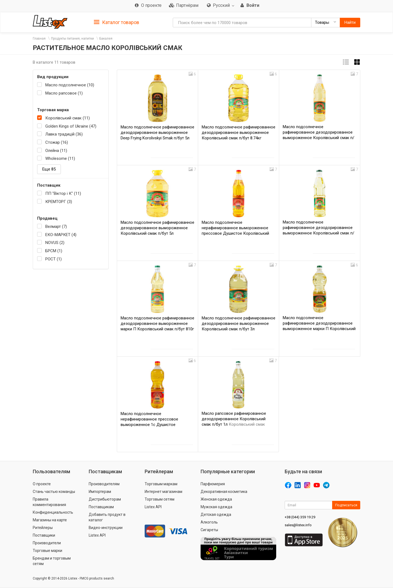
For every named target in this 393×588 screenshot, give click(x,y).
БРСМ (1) (53, 250)
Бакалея (105, 38)
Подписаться (346, 505)
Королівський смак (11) (67, 118)
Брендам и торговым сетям (52, 561)
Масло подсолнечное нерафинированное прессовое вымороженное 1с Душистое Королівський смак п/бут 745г (149, 424)
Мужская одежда (216, 507)
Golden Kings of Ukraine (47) (70, 126)
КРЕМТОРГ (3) (58, 201)
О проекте (42, 484)
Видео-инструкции (106, 527)
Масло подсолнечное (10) (69, 85)
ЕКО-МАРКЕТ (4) (60, 234)
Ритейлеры (43, 527)
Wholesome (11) (60, 158)
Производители (47, 543)
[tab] (116, 22)
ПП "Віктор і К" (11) (63, 193)
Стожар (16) (56, 142)
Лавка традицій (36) (64, 134)
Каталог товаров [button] (116, 22)
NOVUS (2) (54, 242)
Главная (39, 38)
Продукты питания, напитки (72, 38)
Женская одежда (216, 499)
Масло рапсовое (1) (64, 93)
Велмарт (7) (56, 226)
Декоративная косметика (224, 491)
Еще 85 (49, 169)
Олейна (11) (56, 150)
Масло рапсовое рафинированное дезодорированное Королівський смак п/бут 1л (234, 419)
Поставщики (44, 535)
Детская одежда (216, 514)
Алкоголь (209, 522)
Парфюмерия (213, 484)
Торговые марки (47, 550)
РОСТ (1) (53, 259)
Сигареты (209, 530)
